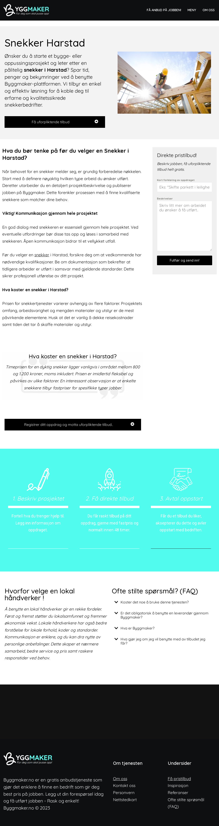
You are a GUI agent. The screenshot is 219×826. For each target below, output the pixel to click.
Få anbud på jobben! (164, 10)
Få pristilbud (179, 778)
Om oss (209, 10)
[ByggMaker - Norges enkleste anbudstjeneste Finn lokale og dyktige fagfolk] (27, 10)
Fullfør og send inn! (184, 260)
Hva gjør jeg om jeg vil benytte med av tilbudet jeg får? (163, 641)
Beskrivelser (165, 198)
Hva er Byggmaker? (138, 628)
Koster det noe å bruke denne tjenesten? (155, 602)
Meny (192, 10)
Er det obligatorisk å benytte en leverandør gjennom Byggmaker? (165, 615)
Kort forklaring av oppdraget (176, 180)
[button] (163, 602)
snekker (41, 254)
